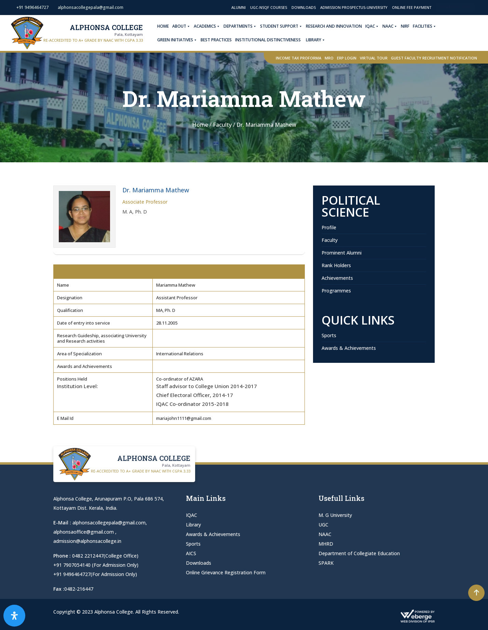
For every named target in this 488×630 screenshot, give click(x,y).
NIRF (409, 26)
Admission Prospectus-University (354, 7)
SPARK (326, 563)
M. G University (335, 515)
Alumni (238, 7)
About (185, 26)
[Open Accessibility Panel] (14, 616)
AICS (191, 553)
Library (319, 40)
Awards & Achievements (349, 348)
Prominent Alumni (342, 252)
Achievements (337, 278)
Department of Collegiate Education (359, 553)
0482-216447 (78, 589)
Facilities (428, 26)
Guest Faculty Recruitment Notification (434, 57)
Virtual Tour (374, 57)
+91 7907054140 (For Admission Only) (95, 565)
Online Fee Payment (411, 7)
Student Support (285, 26)
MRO (329, 57)
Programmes (336, 290)
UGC (323, 524)
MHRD (325, 543)
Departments (243, 26)
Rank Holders (336, 265)
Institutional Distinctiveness (271, 40)
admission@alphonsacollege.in (87, 541)
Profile (329, 227)
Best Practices (219, 40)
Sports (329, 335)
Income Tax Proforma (298, 57)
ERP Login (346, 57)
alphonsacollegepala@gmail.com (109, 522)
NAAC (393, 26)
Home (167, 26)
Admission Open (455, 7)
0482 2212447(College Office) (105, 555)
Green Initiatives (181, 40)
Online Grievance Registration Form (226, 572)
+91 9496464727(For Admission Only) (95, 574)
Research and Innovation (338, 26)
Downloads (304, 7)
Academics (211, 26)
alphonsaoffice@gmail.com (84, 532)
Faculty (330, 240)
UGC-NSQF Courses (268, 7)
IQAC (376, 26)
